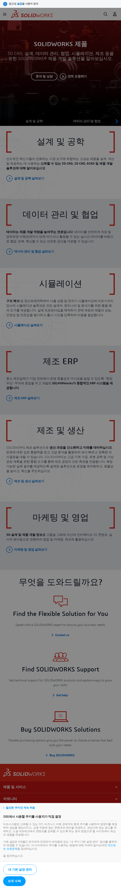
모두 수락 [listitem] (14, 881)
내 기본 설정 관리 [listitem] (20, 869)
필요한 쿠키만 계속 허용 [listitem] (20, 808)
